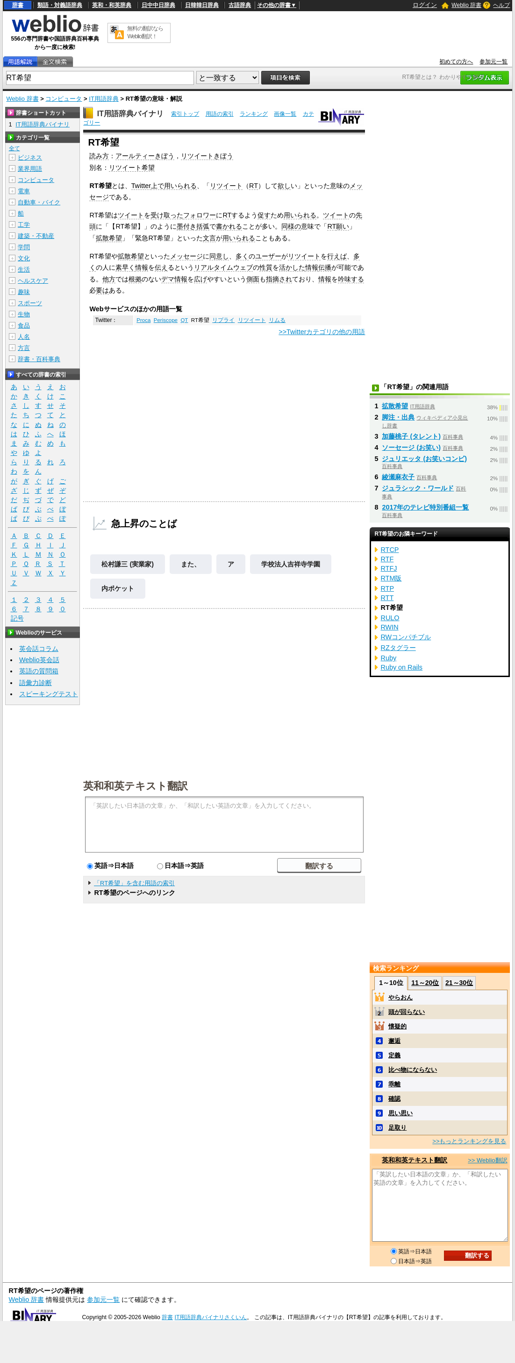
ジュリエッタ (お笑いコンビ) (424, 458)
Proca (143, 320)
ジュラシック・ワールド (418, 488)
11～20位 (425, 982)
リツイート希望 (132, 167)
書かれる (229, 226)
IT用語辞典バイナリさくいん (211, 1317)
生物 (24, 314)
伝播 (324, 267)
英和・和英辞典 (111, 5)
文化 (24, 258)
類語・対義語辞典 (59, 5)
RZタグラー (397, 647)
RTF (386, 559)
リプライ (223, 320)
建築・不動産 (36, 235)
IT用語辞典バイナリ (130, 114)
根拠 (135, 279)
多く (242, 256)
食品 (24, 325)
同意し (219, 256)
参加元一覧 (493, 61)
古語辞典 (240, 5)
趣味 (24, 291)
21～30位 (459, 982)
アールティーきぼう (144, 156)
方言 (24, 347)
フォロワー (199, 215)
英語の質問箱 (38, 671)
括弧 (202, 226)
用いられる (180, 185)
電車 (24, 191)
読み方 (99, 156)
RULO (389, 618)
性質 (265, 267)
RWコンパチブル (405, 637)
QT (184, 320)
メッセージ (186, 256)
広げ (200, 279)
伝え (161, 267)
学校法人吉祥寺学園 (290, 564)
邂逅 (394, 1040)
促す (264, 215)
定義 (394, 1055)
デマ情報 (174, 279)
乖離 (394, 1084)
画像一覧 (285, 114)
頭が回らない (406, 1011)
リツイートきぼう (207, 156)
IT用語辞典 (104, 98)
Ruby (388, 658)
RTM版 (390, 578)
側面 (252, 279)
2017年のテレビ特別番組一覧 (425, 507)
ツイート (131, 215)
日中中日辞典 (158, 5)
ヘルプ (501, 5)
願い (342, 226)
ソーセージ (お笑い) (411, 447)
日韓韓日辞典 (202, 5)
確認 (394, 1098)
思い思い (400, 1113)
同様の (291, 226)
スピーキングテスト (48, 694)
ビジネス (30, 157)
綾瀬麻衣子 (398, 477)
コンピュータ (63, 98)
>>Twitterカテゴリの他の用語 (322, 332)
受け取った (166, 215)
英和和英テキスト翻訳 (135, 785)
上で (157, 185)
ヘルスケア (33, 280)
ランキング (254, 114)
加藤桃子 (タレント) (411, 436)
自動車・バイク (39, 202)
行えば (337, 256)
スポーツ (30, 303)
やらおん (400, 997)
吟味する (351, 279)
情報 (141, 267)
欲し (284, 185)
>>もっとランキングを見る (469, 1141)
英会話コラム (38, 648)
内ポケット (117, 588)
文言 (209, 238)
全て (14, 148)
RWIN (389, 627)
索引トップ (185, 114)
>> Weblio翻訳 (487, 1160)
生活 (24, 269)
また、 (190, 564)
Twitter (141, 185)
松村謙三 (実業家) (127, 564)
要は (102, 290)
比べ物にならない (412, 1069)
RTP (387, 588)
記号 (17, 618)
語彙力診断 (35, 682)
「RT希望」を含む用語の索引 (134, 883)
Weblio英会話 (39, 660)
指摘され (279, 279)
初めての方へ (456, 61)
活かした (292, 267)
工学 (24, 224)
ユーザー (268, 256)
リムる (277, 320)
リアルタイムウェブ (223, 267)
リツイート (226, 185)
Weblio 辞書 (466, 5)
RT (253, 185)
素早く (125, 267)
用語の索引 (220, 114)
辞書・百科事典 (39, 359)
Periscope (166, 320)
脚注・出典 (398, 417)
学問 (24, 247)
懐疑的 (397, 1026)
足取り (397, 1127)
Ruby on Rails (401, 667)
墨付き (186, 226)
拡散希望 (109, 238)
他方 (108, 279)
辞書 (17, 5)
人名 (24, 336)
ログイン (425, 4)
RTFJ (388, 568)
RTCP (389, 549)
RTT (386, 597)
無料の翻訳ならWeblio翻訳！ (145, 32)
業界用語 (30, 168)
